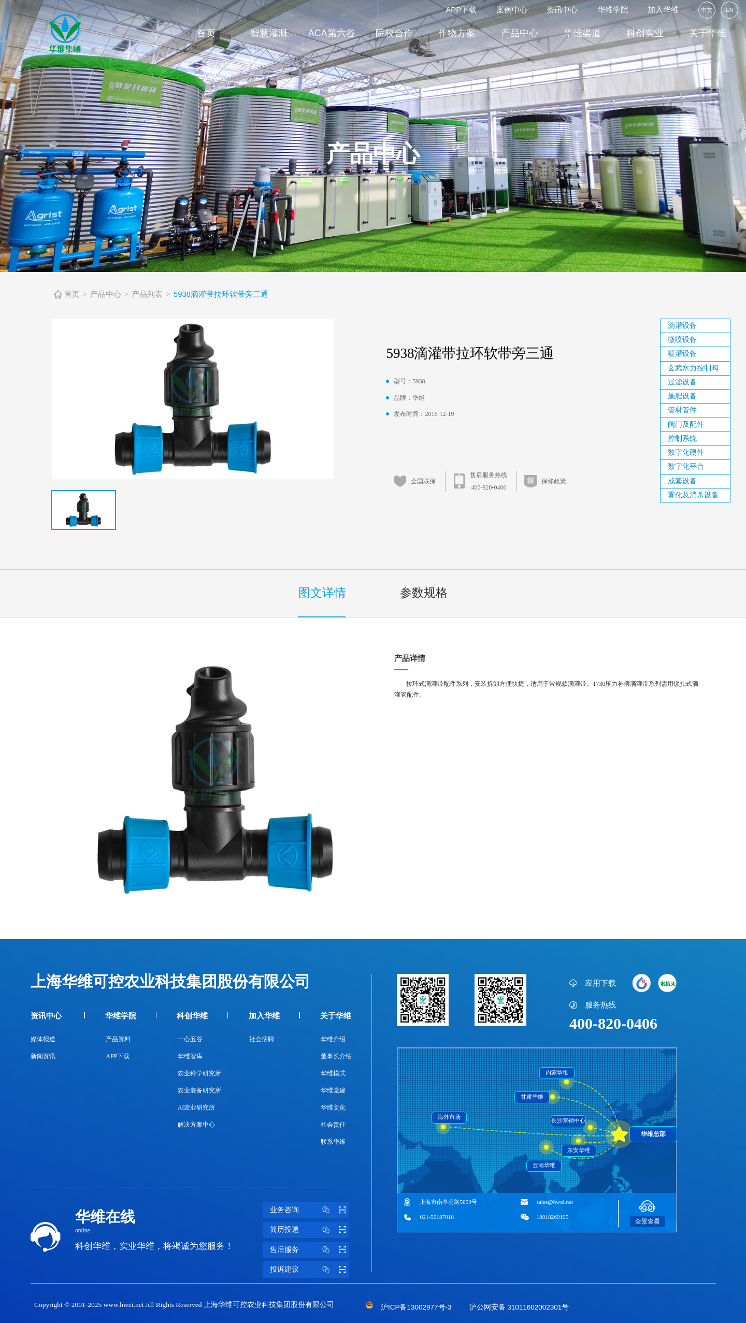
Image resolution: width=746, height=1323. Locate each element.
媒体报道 (43, 1039)
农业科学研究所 (199, 1073)
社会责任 (333, 1124)
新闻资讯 (43, 1056)
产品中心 (519, 33)
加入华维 (663, 9)
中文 (706, 10)
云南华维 (544, 1165)
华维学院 (612, 9)
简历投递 (309, 1229)
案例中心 (511, 9)
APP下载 (461, 9)
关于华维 (707, 33)
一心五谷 (190, 1039)
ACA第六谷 (331, 33)
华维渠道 (582, 33)
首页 (206, 33)
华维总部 (653, 1134)
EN (730, 10)
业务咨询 (309, 1210)
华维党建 (333, 1090)
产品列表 (147, 294)
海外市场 (449, 1117)
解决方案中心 (196, 1124)
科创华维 (192, 1016)
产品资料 (118, 1039)
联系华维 (333, 1141)
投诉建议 (309, 1269)
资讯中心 (562, 9)
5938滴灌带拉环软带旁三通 (221, 294)
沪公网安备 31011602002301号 (519, 1307)
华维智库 (190, 1056)
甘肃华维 (532, 1097)
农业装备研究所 (199, 1090)
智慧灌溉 (269, 33)
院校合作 (394, 33)
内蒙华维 (557, 1072)
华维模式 (333, 1073)
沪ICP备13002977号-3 (416, 1307)
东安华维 (578, 1150)
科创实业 (645, 33)
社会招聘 (261, 1039)
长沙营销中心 (568, 1121)
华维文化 (333, 1107)
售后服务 (309, 1250)
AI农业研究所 (197, 1107)
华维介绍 (333, 1039)
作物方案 (457, 33)
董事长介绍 (336, 1056)
